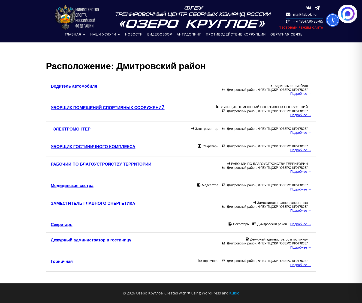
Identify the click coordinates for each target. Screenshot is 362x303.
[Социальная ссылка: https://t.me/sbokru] (319, 7)
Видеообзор (159, 34)
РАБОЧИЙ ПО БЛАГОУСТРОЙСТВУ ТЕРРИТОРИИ (101, 164)
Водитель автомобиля (74, 86)
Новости (134, 34)
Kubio (234, 293)
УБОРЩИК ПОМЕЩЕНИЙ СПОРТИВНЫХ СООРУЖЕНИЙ (108, 107)
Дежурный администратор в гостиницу (91, 240)
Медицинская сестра (72, 185)
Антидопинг (189, 34)
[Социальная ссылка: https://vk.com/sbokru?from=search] (310, 7)
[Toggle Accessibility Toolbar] (332, 20)
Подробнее (300, 93)
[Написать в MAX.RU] (347, 14)
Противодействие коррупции (236, 34)
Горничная (62, 261)
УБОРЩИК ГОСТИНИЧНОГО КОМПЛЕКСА (93, 146)
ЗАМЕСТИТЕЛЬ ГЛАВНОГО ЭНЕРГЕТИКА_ (94, 203)
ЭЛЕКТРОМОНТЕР (70, 129)
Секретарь (61, 224)
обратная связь (286, 34)
